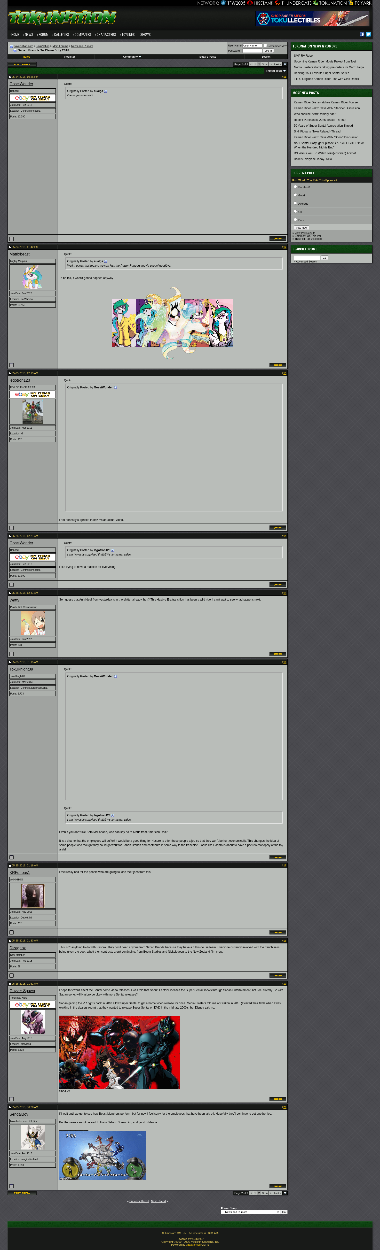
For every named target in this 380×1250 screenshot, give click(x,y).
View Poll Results (305, 232)
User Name (235, 45)
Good (301, 195)
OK (300, 211)
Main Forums (60, 46)
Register (69, 56)
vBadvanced (193, 1244)
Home (15, 35)
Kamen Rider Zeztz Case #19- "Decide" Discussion (327, 108)
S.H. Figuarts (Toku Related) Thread (317, 131)
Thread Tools (274, 70)
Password (234, 50)
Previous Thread (139, 1201)
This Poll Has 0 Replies (308, 238)
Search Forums (305, 249)
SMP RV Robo (303, 55)
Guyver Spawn (22, 991)
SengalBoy (18, 1114)
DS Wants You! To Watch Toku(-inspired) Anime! (325, 153)
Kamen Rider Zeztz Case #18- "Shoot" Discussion (326, 137)
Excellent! (304, 187)
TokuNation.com (23, 46)
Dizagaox (17, 948)
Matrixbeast (19, 254)
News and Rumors (82, 46)
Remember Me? (275, 46)
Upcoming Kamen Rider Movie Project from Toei (325, 61)
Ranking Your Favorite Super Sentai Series (321, 73)
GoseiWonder (21, 84)
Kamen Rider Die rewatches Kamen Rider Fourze (326, 102)
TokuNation (42, 46)
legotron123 (19, 380)
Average (303, 203)
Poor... (302, 220)
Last (277, 64)
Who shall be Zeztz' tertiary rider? (315, 114)
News (29, 35)
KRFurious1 (19, 873)
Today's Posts (207, 56)
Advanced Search (306, 261)
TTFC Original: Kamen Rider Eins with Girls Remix (326, 79)
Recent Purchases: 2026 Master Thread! (320, 120)
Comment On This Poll (308, 235)
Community (132, 56)
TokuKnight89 (21, 669)
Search (265, 56)
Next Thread (158, 1201)
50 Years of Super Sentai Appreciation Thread (323, 125)
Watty (14, 600)
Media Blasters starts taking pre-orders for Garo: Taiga (329, 67)
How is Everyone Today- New (313, 159)
